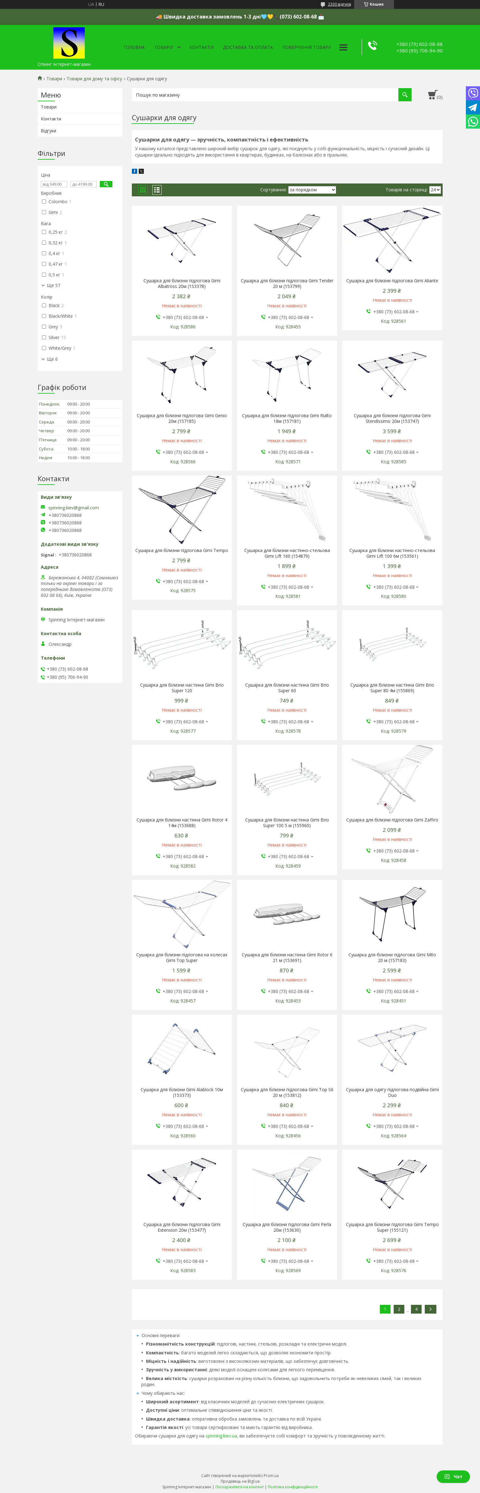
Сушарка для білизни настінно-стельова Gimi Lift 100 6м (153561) (392, 553)
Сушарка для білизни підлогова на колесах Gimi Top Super (181, 957)
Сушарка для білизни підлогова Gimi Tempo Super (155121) (392, 1227)
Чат (453, 1477)
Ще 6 (52, 359)
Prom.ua (271, 1475)
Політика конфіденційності (293, 1487)
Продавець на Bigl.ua (240, 1481)
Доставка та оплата (248, 47)
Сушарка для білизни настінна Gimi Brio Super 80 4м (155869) (392, 687)
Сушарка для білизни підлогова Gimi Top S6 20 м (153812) (287, 1092)
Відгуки (48, 131)
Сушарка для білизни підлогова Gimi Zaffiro (392, 820)
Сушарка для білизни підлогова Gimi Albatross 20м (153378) (181, 283)
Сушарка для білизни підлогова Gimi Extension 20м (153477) (181, 1227)
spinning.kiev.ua (221, 1436)
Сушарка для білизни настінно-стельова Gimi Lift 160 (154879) (287, 553)
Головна (134, 47)
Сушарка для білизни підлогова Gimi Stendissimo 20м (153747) (392, 418)
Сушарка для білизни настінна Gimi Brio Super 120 (182, 687)
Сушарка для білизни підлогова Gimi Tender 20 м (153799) (287, 283)
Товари (163, 47)
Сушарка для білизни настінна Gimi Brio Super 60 (287, 687)
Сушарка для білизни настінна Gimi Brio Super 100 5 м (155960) (287, 822)
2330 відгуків (339, 4)
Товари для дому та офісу (94, 79)
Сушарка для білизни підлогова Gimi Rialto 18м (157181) (287, 418)
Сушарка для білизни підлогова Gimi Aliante (392, 281)
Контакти (201, 47)
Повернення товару (306, 47)
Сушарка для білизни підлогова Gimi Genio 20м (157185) (182, 418)
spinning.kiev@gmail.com (73, 508)
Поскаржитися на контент (239, 1487)
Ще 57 (53, 285)
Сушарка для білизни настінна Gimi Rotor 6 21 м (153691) (287, 957)
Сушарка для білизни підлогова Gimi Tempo (181, 550)
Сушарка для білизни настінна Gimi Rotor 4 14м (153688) (182, 822)
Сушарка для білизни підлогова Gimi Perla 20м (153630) (287, 1227)
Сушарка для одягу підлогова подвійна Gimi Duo (392, 1092)
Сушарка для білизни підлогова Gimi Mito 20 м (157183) (392, 957)
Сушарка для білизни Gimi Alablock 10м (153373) (182, 1092)
